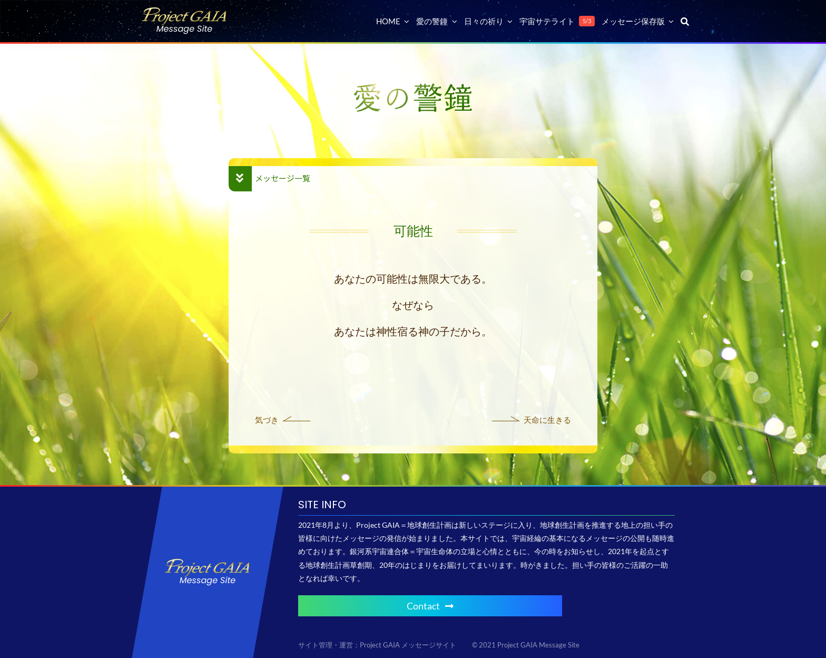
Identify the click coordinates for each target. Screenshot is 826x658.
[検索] (684, 21)
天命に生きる (547, 419)
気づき (267, 419)
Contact (430, 606)
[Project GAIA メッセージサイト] (184, 11)
